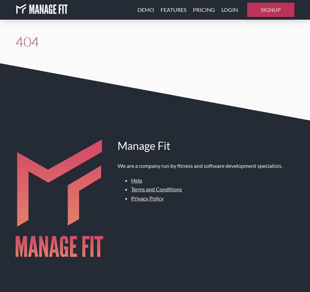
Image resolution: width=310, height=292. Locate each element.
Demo (146, 9)
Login (229, 9)
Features (173, 9)
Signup (271, 9)
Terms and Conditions (156, 189)
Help (136, 180)
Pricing (204, 9)
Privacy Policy (147, 198)
